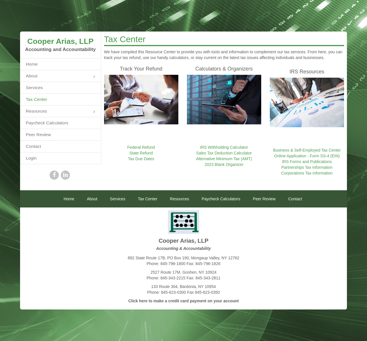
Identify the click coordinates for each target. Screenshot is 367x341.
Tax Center (36, 99)
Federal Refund (141, 147)
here (143, 301)
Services (34, 87)
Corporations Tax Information (307, 173)
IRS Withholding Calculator (224, 147)
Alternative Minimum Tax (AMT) (224, 158)
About (60, 76)
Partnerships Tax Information (306, 167)
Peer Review (38, 134)
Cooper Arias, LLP (60, 41)
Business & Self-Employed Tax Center (307, 150)
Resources (60, 112)
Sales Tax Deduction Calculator (224, 153)
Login (31, 158)
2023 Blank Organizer (224, 164)
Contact (33, 146)
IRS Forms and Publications (307, 161)
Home (32, 64)
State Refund (141, 153)
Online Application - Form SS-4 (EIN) (307, 156)
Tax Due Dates (141, 158)
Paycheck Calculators (47, 122)
